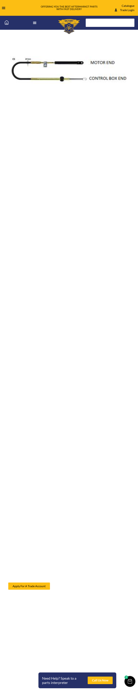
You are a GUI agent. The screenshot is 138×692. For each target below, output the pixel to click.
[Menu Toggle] (3, 8)
